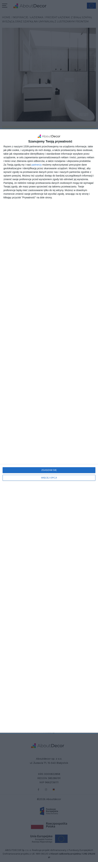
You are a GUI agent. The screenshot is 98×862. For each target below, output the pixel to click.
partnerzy (37, 164)
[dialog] (49, 431)
